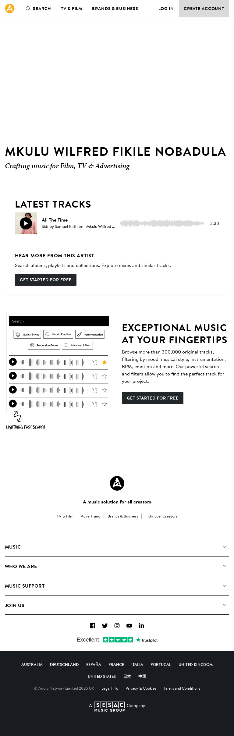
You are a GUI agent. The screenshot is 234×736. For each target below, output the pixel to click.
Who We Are (21, 566)
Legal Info (109, 688)
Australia (32, 664)
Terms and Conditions (182, 688)
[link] (10, 8)
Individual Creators (161, 516)
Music (13, 546)
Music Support (24, 585)
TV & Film (71, 8)
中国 (142, 676)
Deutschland (64, 664)
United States (102, 676)
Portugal (161, 664)
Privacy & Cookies (141, 688)
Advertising (90, 516)
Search (37, 8)
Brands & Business (115, 8)
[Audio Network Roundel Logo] (117, 483)
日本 (127, 676)
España (93, 664)
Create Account (204, 8)
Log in (166, 8)
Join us (14, 605)
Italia (137, 664)
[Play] (26, 223)
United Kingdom (196, 664)
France (116, 664)
